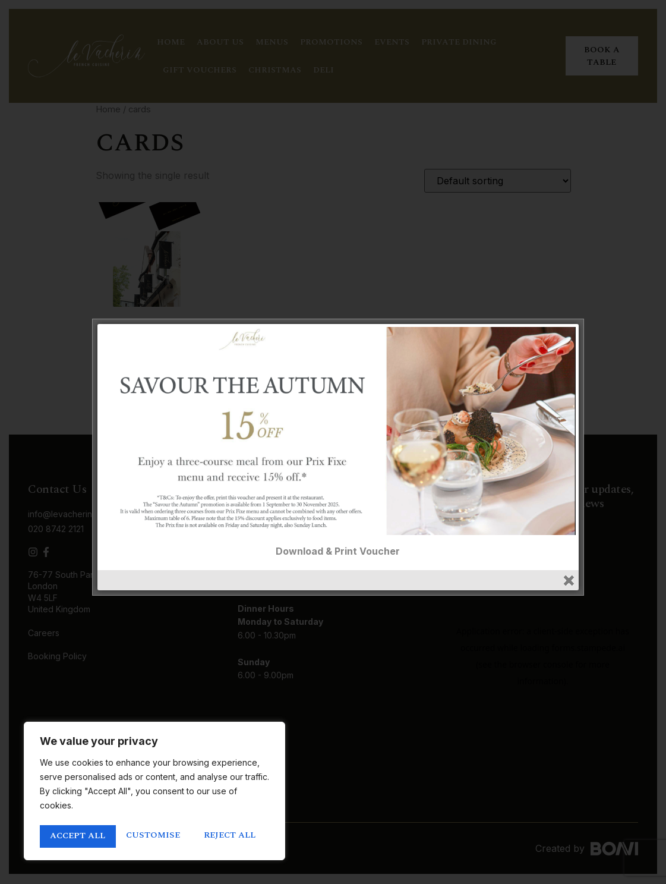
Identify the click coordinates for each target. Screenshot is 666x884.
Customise (76, 836)
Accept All (231, 836)
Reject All (153, 836)
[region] (154, 792)
